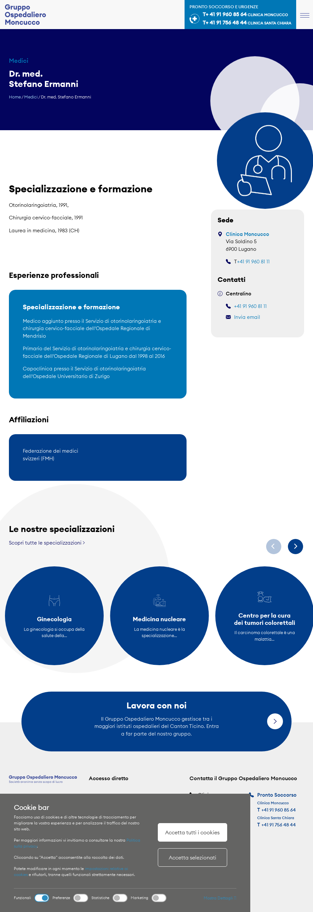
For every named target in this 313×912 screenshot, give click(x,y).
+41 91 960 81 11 (253, 261)
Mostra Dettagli (220, 897)
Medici (31, 96)
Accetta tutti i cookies (192, 832)
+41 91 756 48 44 (279, 824)
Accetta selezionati (192, 857)
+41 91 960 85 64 (279, 810)
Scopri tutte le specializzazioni (47, 543)
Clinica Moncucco (247, 234)
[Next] (295, 546)
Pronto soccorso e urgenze (240, 15)
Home (15, 96)
